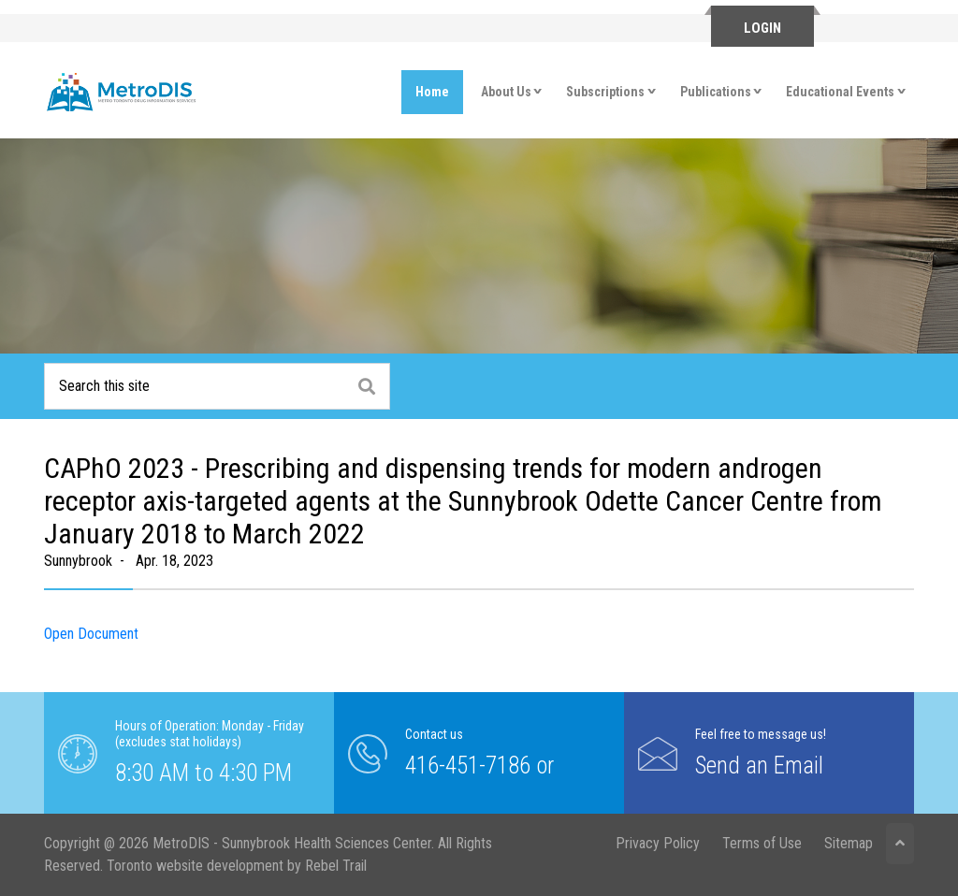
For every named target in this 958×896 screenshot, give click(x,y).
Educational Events (840, 91)
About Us (506, 91)
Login (762, 28)
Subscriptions (605, 91)
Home (432, 91)
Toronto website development (195, 865)
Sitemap (848, 843)
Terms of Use (762, 843)
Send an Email (759, 764)
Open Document (91, 634)
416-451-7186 (467, 764)
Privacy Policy (658, 843)
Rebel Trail (336, 865)
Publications (715, 91)
